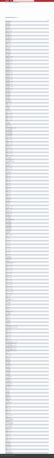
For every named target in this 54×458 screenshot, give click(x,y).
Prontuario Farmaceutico (10, 2)
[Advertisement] (27, 10)
